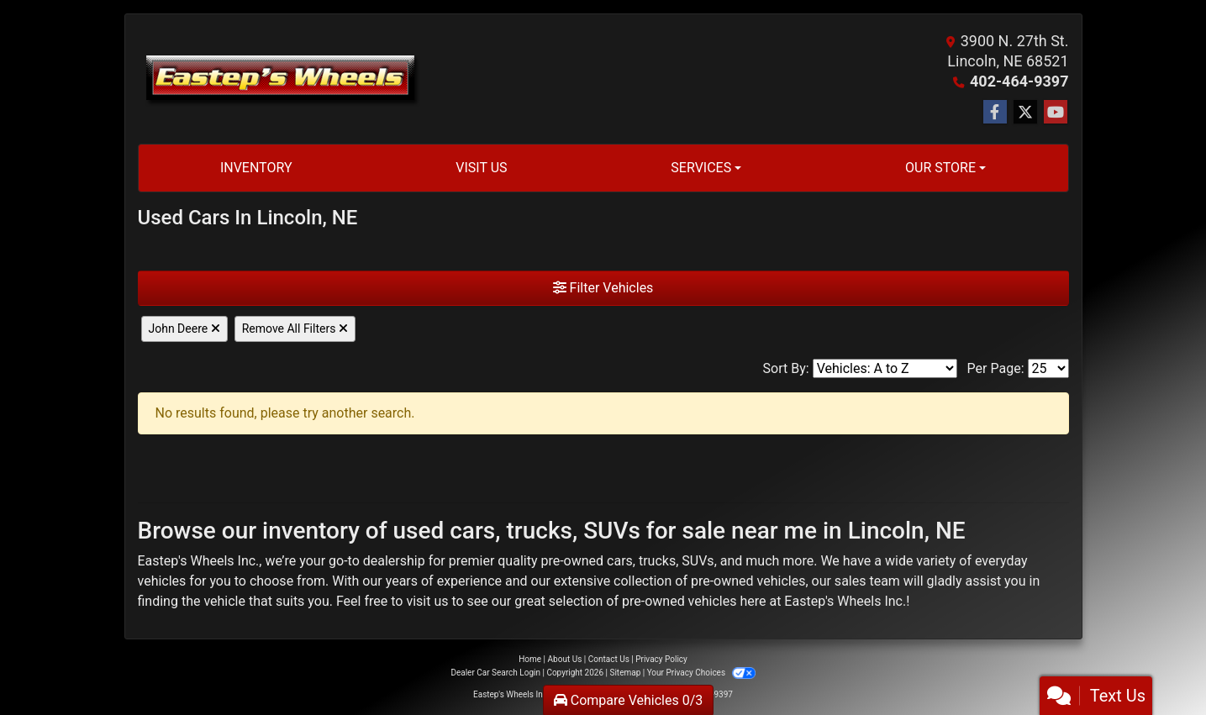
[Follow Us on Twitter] (1025, 112)
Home (530, 659)
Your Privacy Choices (701, 672)
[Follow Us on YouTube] (1055, 112)
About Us (565, 659)
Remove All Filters (295, 328)
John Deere (184, 328)
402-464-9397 (1019, 81)
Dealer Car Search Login (495, 672)
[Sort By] (885, 368)
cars (620, 561)
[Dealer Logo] (280, 78)
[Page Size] (1048, 368)
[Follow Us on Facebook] (995, 112)
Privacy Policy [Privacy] (661, 659)
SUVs (698, 561)
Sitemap (624, 672)
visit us (427, 601)
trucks (657, 561)
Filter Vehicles (603, 288)
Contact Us (608, 659)
